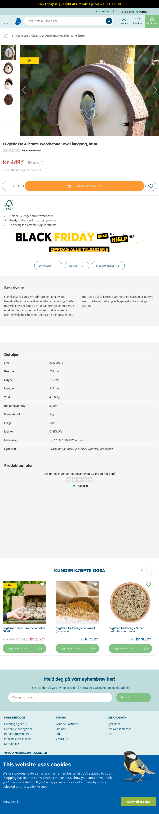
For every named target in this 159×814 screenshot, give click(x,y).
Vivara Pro (62, 739)
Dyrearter (113, 724)
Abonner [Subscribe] (134, 697)
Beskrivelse (48, 265)
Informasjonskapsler (17, 739)
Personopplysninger (17, 734)
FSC (109, 734)
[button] (24, 90)
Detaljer (77, 265)
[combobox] (68, 21)
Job (58, 734)
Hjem (6, 36)
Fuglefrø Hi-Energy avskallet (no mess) (75, 629)
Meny (5, 21)
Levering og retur (15, 724)
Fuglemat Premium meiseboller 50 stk (24, 629)
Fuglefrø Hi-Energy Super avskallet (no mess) (126, 629)
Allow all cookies (138, 802)
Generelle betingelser (18, 729)
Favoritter (137, 21)
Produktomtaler (108, 265)
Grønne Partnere (67, 724)
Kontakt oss (103, 11)
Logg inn (124, 21)
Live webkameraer (119, 729)
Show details (11, 802)
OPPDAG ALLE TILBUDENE (79, 249)
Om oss (61, 729)
